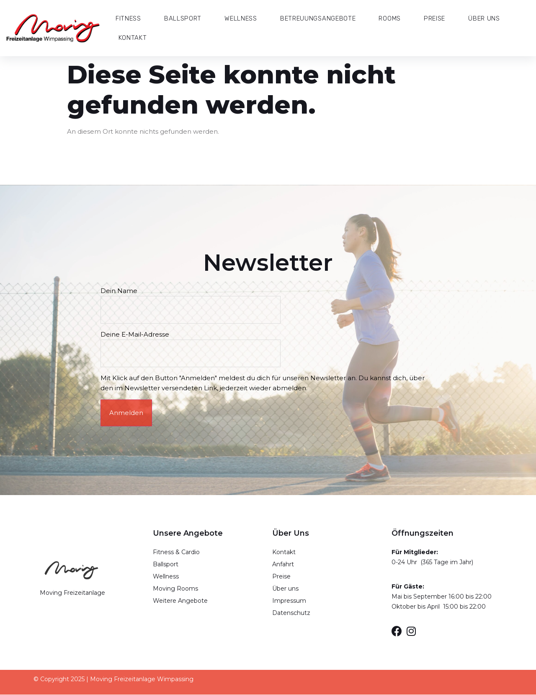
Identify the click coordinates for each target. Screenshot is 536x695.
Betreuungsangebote (318, 18)
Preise (434, 18)
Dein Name (191, 300)
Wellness (240, 18)
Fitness (128, 18)
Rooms (390, 18)
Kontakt (133, 37)
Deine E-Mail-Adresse (191, 344)
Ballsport (182, 18)
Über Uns (484, 18)
